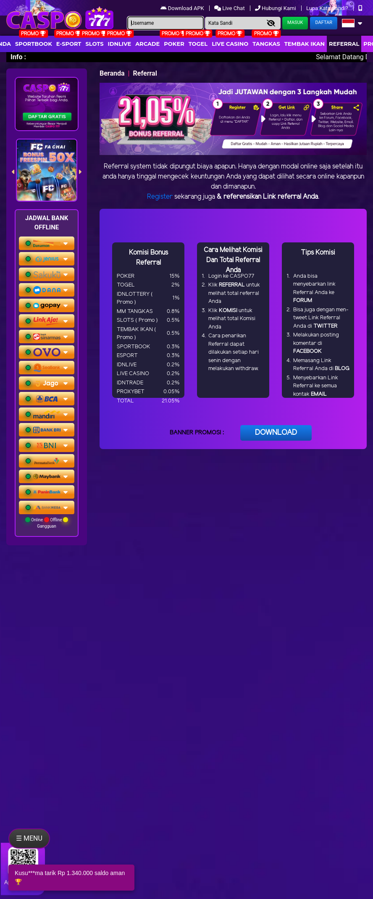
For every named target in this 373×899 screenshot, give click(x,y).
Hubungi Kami (276, 8)
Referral (344, 43)
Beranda (112, 73)
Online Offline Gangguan (46, 522)
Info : (18, 57)
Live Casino (230, 43)
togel (198, 43)
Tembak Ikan (304, 43)
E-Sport (68, 43)
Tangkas (266, 43)
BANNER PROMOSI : (197, 432)
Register (160, 197)
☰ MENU (29, 838)
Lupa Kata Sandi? (327, 8)
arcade (147, 43)
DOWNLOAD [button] (276, 432)
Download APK (182, 8)
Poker (174, 43)
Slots (94, 43)
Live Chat (230, 8)
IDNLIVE (119, 43)
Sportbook (33, 43)
